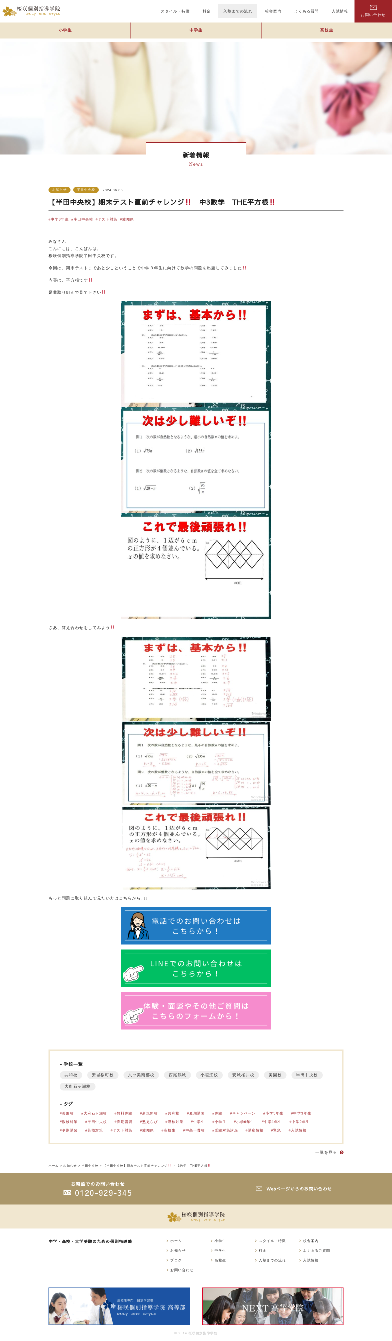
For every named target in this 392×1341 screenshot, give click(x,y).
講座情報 (256, 1130)
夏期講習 (197, 1113)
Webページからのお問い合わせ (299, 1189)
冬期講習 (70, 1130)
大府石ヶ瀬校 (115, 1086)
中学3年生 (60, 219)
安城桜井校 (247, 1075)
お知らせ (59, 190)
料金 (262, 1250)
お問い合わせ (373, 11)
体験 (219, 1113)
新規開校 (150, 1113)
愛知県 (128, 219)
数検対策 (70, 1122)
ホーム (176, 1241)
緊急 (278, 1130)
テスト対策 (108, 219)
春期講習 (124, 1122)
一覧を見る (326, 1152)
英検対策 (95, 1130)
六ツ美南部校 (143, 1075)
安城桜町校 (104, 1075)
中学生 (196, 31)
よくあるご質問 (316, 1250)
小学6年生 (246, 1122)
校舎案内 (310, 1241)
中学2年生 (301, 1122)
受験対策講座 (227, 1130)
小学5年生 (275, 1113)
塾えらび (150, 1122)
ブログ (176, 1260)
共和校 (71, 1075)
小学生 (65, 31)
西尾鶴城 (180, 1075)
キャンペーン (244, 1113)
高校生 (327, 31)
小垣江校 (213, 1075)
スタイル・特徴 (272, 1241)
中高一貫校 (195, 1130)
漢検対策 (176, 1122)
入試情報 (299, 1130)
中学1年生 (274, 1122)
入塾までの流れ (272, 1260)
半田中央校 (86, 190)
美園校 (280, 1075)
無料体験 (124, 1113)
